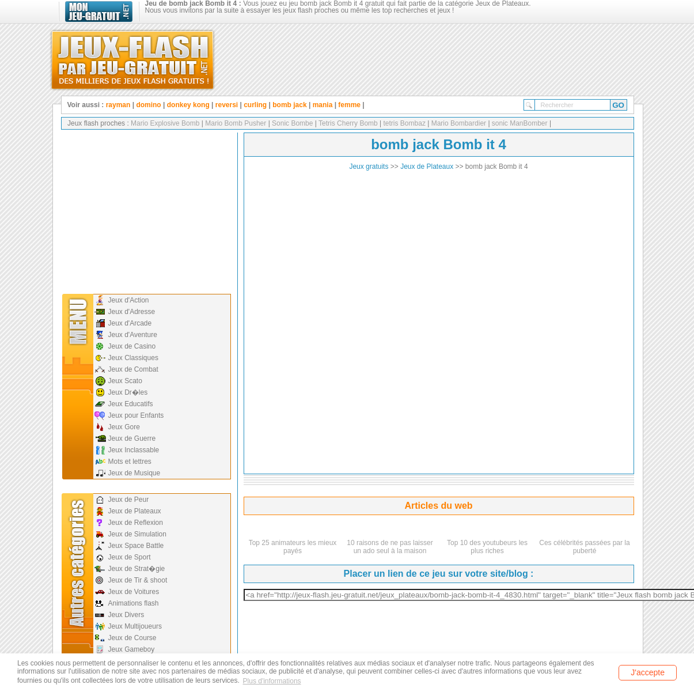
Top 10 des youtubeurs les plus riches (487, 547)
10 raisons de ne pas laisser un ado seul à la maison (390, 547)
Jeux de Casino (132, 346)
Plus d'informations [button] (272, 681)
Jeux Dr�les (128, 392)
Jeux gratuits (368, 166)
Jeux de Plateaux (134, 511)
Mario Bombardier (457, 123)
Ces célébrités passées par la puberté (584, 547)
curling (255, 105)
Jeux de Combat (133, 369)
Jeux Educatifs (130, 404)
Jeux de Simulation (137, 534)
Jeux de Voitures (134, 592)
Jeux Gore (124, 427)
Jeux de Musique (134, 473)
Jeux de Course (132, 638)
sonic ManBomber (519, 123)
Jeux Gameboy (131, 649)
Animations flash (133, 603)
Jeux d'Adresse (132, 312)
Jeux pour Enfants (136, 415)
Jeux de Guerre (132, 438)
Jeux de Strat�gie (136, 569)
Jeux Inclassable (134, 450)
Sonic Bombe (291, 123)
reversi (226, 105)
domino (148, 105)
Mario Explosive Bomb (165, 123)
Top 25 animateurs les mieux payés (293, 547)
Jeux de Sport (129, 557)
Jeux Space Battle (136, 546)
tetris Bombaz (403, 123)
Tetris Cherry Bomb (347, 123)
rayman (118, 105)
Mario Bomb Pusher (234, 123)
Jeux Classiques (133, 358)
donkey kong (188, 105)
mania (323, 105)
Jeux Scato (125, 381)
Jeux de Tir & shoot (138, 580)
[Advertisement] (145, 210)
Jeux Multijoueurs (135, 626)
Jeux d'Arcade (130, 323)
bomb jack (289, 105)
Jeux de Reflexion (135, 523)
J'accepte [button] (648, 672)
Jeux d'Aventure (132, 335)
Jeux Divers (126, 615)
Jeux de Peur (128, 500)
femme (349, 105)
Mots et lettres (129, 461)
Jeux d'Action (128, 300)
